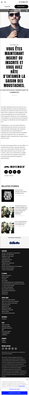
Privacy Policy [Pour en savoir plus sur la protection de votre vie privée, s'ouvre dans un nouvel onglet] (22, 386)
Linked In (16, 348)
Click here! (6, 348)
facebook (3, 348)
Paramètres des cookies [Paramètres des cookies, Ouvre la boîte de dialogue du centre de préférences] (14, 389)
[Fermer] (27, 379)
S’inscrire (7, 6)
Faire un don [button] (21, 7)
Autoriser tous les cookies (14, 392)
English (10, 10)
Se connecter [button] (23, 2)
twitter (12, 348)
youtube (9, 348)
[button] (1, 2)
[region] (14, 386)
